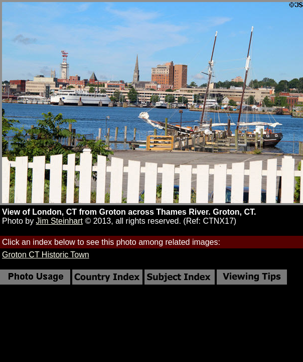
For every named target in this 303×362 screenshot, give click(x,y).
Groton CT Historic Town (45, 254)
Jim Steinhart (59, 221)
